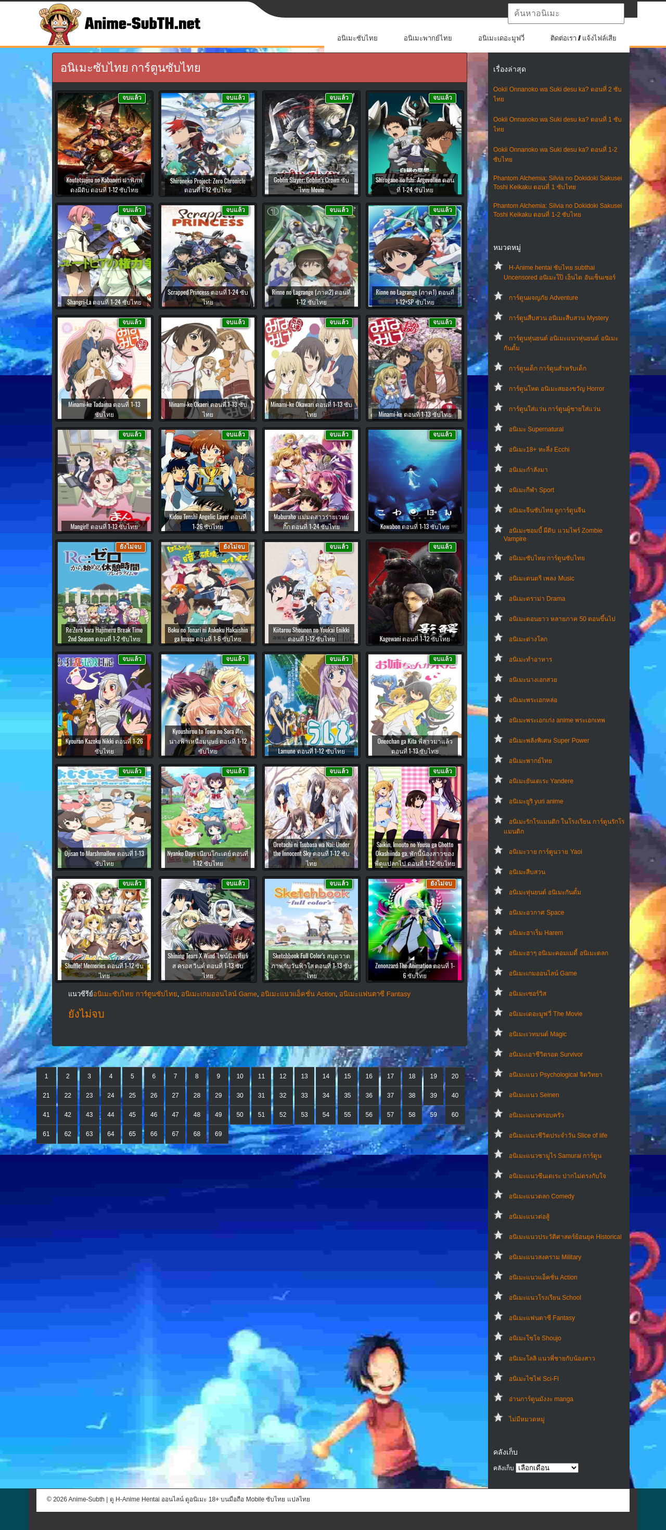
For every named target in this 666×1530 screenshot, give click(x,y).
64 (110, 1134)
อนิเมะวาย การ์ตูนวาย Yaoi (545, 851)
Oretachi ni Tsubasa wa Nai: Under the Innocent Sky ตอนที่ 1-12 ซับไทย (311, 853)
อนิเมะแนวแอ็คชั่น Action (543, 1277)
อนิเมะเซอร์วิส (527, 993)
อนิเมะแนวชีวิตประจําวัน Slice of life (558, 1135)
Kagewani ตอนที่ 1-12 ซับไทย (415, 638)
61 (46, 1134)
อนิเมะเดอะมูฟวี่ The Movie (545, 1014)
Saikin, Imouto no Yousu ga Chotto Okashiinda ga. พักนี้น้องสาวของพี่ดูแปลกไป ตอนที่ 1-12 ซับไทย (415, 853)
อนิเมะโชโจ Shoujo (535, 1338)
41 (46, 1114)
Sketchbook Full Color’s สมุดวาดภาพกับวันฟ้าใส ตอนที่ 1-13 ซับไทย (311, 965)
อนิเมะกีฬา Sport (531, 490)
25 (132, 1095)
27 (175, 1095)
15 (347, 1076)
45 (132, 1114)
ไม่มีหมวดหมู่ (527, 1419)
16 (368, 1076)
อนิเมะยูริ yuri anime (536, 801)
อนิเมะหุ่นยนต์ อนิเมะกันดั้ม (545, 892)
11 (261, 1076)
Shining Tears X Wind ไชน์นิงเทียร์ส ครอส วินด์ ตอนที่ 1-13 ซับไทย (208, 965)
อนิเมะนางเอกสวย (533, 679)
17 (390, 1076)
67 (175, 1134)
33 (304, 1095)
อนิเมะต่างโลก (528, 639)
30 (239, 1095)
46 (153, 1114)
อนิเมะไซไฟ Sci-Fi (534, 1378)
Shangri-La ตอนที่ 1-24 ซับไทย (104, 301)
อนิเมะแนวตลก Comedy (541, 1196)
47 (175, 1114)
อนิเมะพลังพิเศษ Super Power (549, 740)
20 (455, 1076)
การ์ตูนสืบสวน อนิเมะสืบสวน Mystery (559, 318)
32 (282, 1095)
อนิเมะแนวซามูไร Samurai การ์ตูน (555, 1155)
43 (89, 1114)
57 (390, 1114)
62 (68, 1134)
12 (282, 1076)
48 (197, 1114)
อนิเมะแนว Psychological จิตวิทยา (556, 1074)
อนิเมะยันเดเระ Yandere (541, 781)
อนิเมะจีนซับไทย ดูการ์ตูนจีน (547, 510)
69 (218, 1134)
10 (239, 1076)
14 (326, 1076)
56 (368, 1114)
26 (153, 1095)
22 (68, 1095)
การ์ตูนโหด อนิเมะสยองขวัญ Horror (557, 388)
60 (455, 1114)
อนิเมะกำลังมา (528, 469)
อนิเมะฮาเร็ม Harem (536, 933)
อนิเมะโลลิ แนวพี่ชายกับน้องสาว (552, 1358)
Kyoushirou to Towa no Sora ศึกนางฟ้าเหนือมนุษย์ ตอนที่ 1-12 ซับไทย (208, 741)
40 (455, 1095)
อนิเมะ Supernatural (536, 429)
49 (218, 1114)
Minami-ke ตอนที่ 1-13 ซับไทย (414, 414)
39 (433, 1095)
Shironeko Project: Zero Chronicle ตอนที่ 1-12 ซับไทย (208, 185)
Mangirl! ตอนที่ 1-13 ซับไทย (104, 526)
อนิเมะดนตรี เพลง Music (541, 578)
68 (197, 1134)
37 (390, 1095)
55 (347, 1114)
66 (153, 1134)
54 (326, 1114)
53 (304, 1114)
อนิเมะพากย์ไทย (428, 38)
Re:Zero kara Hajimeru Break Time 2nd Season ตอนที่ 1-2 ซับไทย (104, 634)
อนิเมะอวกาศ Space (536, 912)
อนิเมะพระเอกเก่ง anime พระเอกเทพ (557, 720)
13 (304, 1076)
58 (411, 1114)
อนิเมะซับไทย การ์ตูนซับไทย (547, 558)
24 (110, 1095)
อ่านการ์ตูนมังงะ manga (541, 1399)
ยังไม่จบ (86, 1014)
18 (411, 1076)
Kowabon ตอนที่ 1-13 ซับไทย (415, 526)
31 (261, 1095)
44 (110, 1114)
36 (368, 1095)
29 (218, 1095)
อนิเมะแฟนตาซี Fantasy (542, 1318)
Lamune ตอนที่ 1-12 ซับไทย (311, 750)
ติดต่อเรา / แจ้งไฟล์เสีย (583, 38)
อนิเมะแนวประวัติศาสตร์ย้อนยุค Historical (565, 1237)
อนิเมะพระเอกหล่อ (533, 700)
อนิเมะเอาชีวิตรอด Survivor (546, 1054)
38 (411, 1095)
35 (347, 1095)
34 (326, 1095)
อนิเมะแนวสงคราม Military (545, 1257)
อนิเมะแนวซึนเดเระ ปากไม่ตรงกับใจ (557, 1176)
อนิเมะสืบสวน (527, 872)
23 (89, 1095)
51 (261, 1114)
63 (89, 1134)
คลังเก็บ (503, 1468)
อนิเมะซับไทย (357, 38)
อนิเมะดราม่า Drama (537, 598)
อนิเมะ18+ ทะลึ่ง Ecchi (539, 449)
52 (282, 1114)
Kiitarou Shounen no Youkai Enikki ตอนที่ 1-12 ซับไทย (311, 634)
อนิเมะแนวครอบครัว (536, 1115)
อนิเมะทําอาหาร (530, 659)
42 (68, 1114)
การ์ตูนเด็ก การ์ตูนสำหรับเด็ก (547, 368)
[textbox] (566, 13)
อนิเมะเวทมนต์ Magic (538, 1034)
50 (239, 1114)
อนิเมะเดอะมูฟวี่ (501, 38)
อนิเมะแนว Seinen (534, 1095)
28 (197, 1095)
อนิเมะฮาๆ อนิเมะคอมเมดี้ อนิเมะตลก (558, 953)
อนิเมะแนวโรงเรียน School (545, 1297)
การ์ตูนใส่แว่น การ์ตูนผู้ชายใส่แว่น (554, 409)
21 (46, 1095)
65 (132, 1134)
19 (433, 1076)
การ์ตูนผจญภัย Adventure (543, 297)
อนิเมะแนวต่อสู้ (529, 1216)
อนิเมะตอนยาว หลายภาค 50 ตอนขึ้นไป (562, 619)
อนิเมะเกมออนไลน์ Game (543, 973)
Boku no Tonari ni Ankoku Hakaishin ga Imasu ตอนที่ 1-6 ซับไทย (208, 634)
